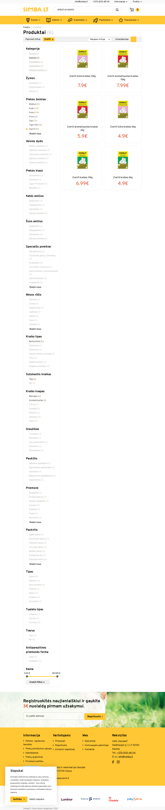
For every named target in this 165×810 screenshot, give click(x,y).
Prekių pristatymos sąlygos (34, 749)
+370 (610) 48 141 (101, 2)
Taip (32, 379)
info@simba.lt (81, 2)
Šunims (34, 20)
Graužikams (79, 20)
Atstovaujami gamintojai (97, 744)
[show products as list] (139, 39)
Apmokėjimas (32, 755)
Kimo (34, 113)
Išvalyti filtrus (42, 682)
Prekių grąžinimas (34, 760)
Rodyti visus (35, 134)
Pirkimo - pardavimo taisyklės (35, 741)
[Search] (117, 9)
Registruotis (80, 715)
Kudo (33, 108)
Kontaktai (89, 748)
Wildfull (34, 104)
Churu (33, 117)
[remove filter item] (53, 39)
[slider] (27, 677)
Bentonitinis (36, 342)
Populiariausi (130, 20)
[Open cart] (135, 9)
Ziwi (33, 121)
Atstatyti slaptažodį (65, 748)
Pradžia (26, 27)
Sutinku (18, 799)
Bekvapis (35, 396)
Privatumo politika (35, 764)
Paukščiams (104, 20)
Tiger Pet (35, 125)
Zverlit (34, 129)
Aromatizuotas (37, 400)
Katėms (55, 20)
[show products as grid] (133, 39)
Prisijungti (60, 739)
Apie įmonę (90, 739)
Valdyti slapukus (37, 799)
